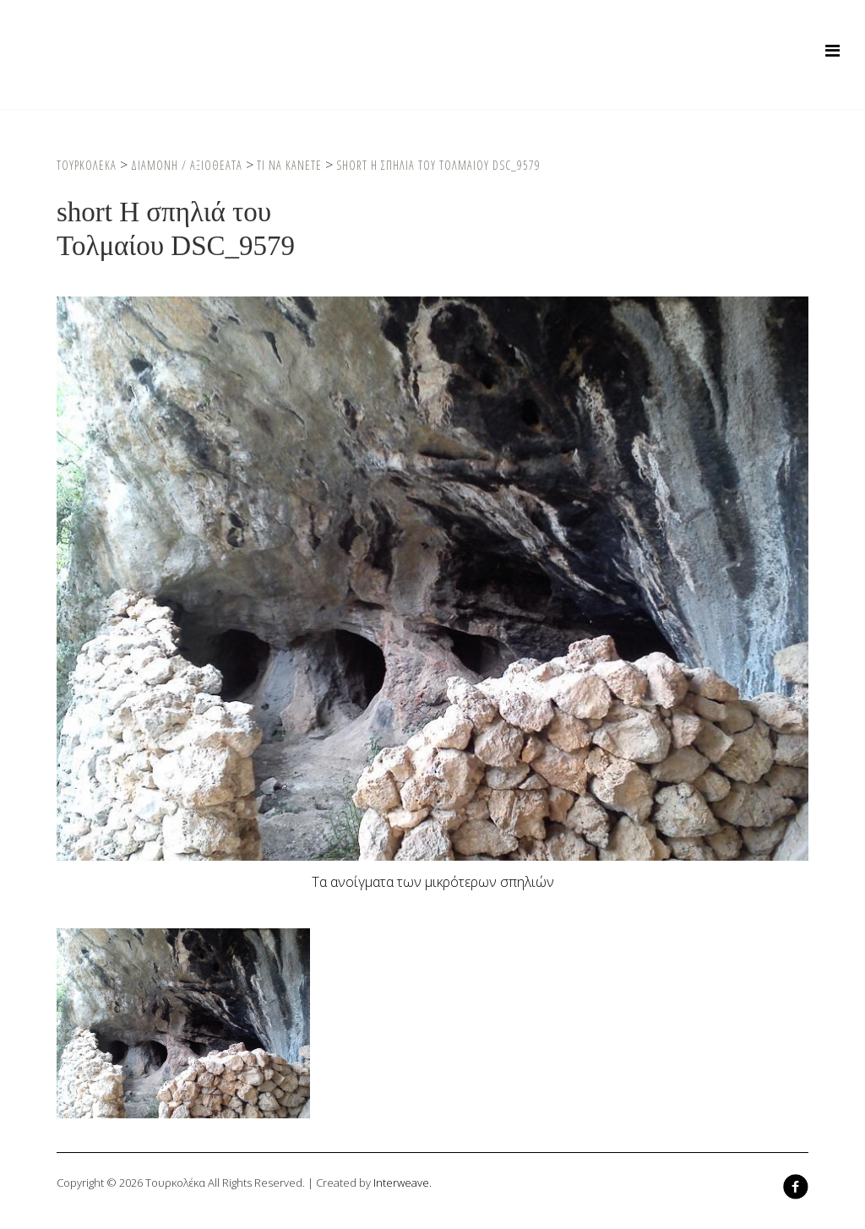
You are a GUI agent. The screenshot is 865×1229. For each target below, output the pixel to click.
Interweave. (402, 1182)
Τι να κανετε (289, 165)
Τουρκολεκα (87, 165)
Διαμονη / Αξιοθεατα (186, 165)
